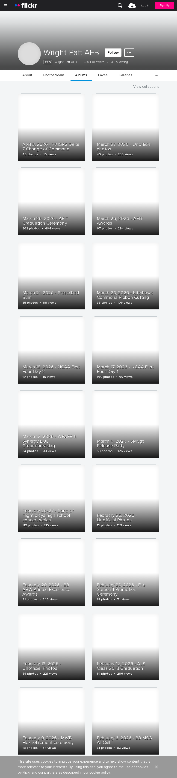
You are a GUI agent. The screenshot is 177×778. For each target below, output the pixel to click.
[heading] (26, 5)
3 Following (119, 62)
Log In (145, 5)
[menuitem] (120, 5)
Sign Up (164, 5)
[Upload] (132, 5)
